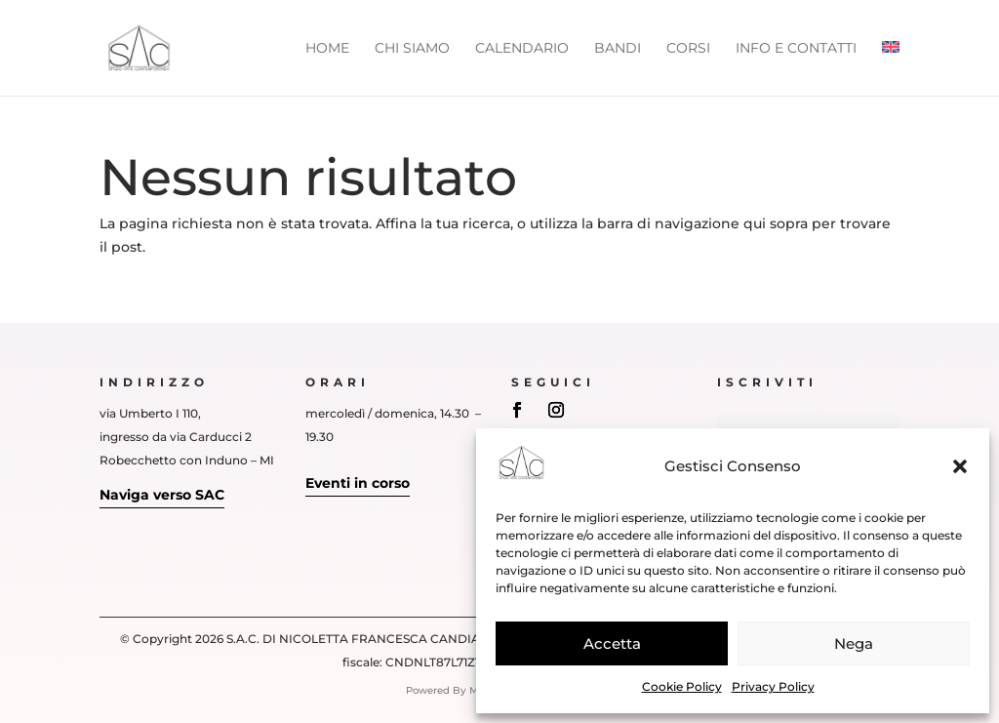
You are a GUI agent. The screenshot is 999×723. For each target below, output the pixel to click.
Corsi (688, 49)
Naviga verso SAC (162, 494)
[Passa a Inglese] (890, 68)
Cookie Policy (682, 686)
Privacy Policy (773, 686)
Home (327, 49)
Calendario (522, 49)
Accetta (612, 643)
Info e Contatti (796, 49)
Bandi (617, 49)
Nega (853, 643)
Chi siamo (412, 49)
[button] (960, 466)
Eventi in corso (357, 483)
